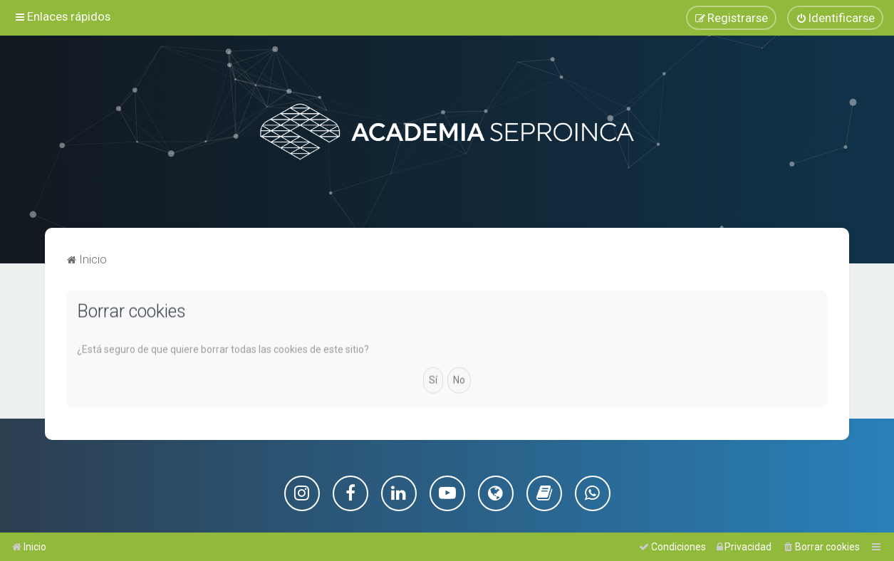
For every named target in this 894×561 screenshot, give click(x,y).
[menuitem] (835, 18)
